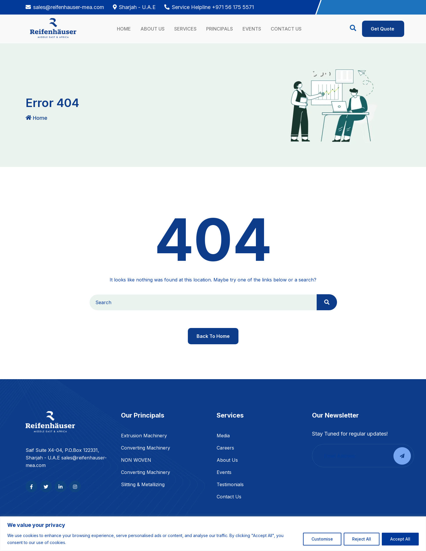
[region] (213, 533)
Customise (322, 538)
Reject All (361, 538)
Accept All (400, 538)
